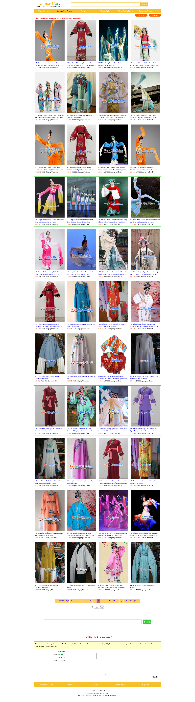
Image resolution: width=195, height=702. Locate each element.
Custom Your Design (64, 11)
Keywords (145, 688)
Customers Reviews (146, 11)
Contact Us (85, 11)
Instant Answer (121, 688)
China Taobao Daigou (125, 11)
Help (96, 688)
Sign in (141, 15)
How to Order (105, 11)
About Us (71, 688)
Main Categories (44, 11)
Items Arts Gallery (46, 688)
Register (154, 15)
